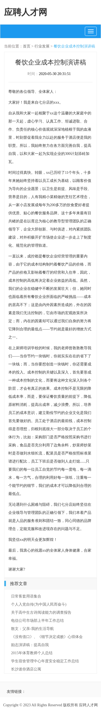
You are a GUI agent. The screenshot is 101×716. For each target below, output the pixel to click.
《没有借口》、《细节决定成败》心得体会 (47, 637)
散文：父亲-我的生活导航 (32, 629)
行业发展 (42, 46)
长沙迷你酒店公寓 (26, 669)
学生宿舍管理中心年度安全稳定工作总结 (45, 661)
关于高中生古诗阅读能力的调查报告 (41, 612)
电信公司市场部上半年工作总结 (37, 621)
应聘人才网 (25, 12)
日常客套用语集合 (26, 596)
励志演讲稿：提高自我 (30, 645)
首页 (26, 46)
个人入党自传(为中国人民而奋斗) (38, 604)
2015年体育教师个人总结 (32, 653)
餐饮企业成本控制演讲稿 (74, 46)
